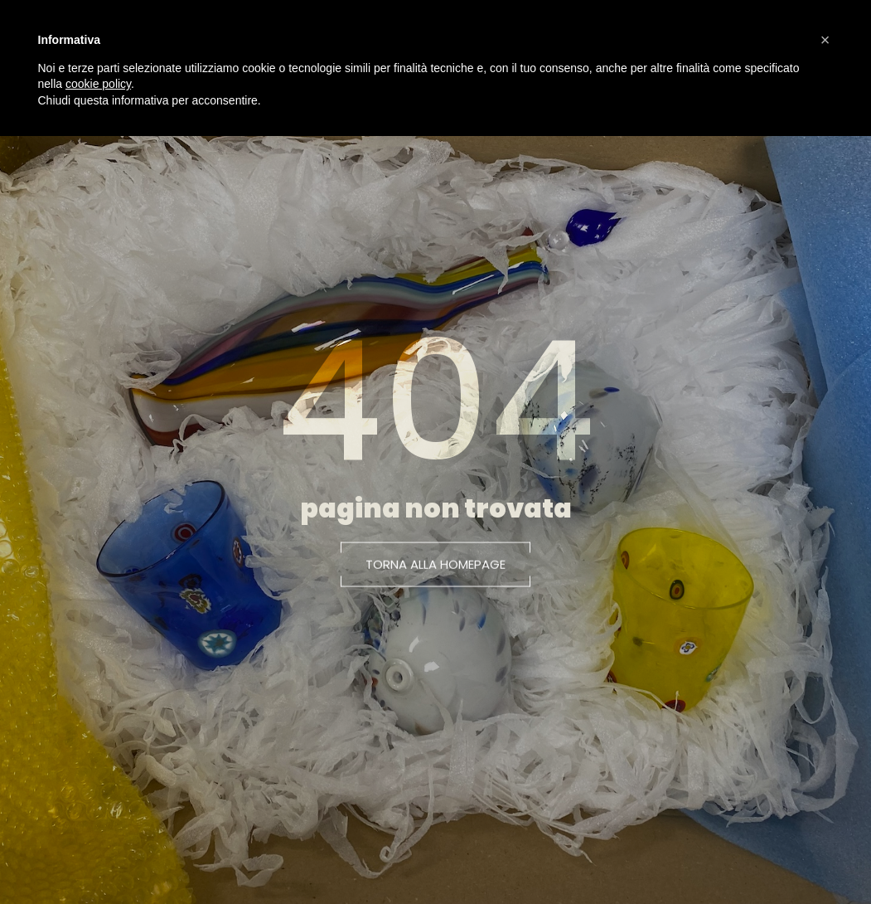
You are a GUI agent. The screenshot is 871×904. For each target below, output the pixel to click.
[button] (435, 567)
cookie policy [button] (98, 83)
